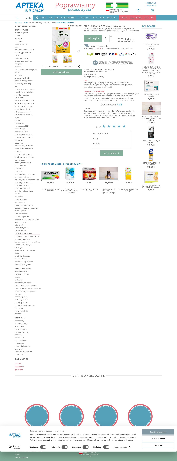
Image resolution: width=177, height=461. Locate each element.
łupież (17, 117)
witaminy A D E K (21, 230)
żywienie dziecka (21, 259)
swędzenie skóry (21, 214)
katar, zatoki (19, 98)
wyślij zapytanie (61, 71)
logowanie (151, 3)
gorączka (18, 75)
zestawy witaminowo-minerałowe (27, 242)
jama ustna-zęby (21, 323)
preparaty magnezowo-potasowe (27, 236)
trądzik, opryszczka (22, 216)
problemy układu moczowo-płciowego (27, 180)
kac (16, 86)
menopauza (19, 123)
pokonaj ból (19, 168)
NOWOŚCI (112, 17)
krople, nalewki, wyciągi (23, 106)
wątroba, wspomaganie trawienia (27, 219)
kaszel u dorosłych (22, 95)
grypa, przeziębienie (22, 78)
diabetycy (18, 280)
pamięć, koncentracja (23, 163)
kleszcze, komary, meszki (24, 100)
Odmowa (158, 454)
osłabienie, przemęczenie (24, 157)
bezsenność (19, 41)
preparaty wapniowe (22, 239)
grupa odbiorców (23, 268)
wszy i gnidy (19, 247)
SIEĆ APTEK (136, 17)
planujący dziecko (21, 300)
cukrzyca (18, 67)
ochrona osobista (21, 132)
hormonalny (19, 321)
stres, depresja (20, 211)
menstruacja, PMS (22, 126)
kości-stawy (19, 326)
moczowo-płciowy (22, 332)
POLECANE (98, 17)
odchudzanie (19, 140)
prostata (18, 194)
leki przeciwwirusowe (22, 112)
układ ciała (20, 318)
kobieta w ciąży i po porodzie (25, 291)
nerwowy (18, 335)
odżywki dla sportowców (24, 149)
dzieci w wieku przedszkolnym (26, 285)
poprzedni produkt (50, 66)
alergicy (18, 277)
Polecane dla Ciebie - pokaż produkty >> (62, 163)
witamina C (19, 225)
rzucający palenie (21, 311)
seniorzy (18, 314)
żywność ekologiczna (23, 264)
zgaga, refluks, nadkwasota (25, 250)
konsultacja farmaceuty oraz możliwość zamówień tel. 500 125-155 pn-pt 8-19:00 (116, 63)
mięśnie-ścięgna (21, 329)
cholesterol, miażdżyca (23, 61)
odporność (19, 143)
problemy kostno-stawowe (25, 174)
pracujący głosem (21, 302)
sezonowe (19, 366)
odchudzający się (21, 297)
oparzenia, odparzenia (23, 154)
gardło (17, 72)
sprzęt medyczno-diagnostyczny (27, 208)
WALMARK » (109, 69)
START (26, 22)
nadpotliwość (20, 129)
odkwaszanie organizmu (24, 137)
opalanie (18, 151)
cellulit (17, 55)
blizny (17, 47)
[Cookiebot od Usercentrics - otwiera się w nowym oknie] (14, 456)
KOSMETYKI (84, 17)
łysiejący (18, 294)
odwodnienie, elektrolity (24, 146)
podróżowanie (20, 165)
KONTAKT (149, 17)
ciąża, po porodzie (22, 58)
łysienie (18, 120)
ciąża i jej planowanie (23, 52)
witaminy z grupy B (22, 228)
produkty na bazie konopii (24, 191)
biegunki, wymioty (21, 44)
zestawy (18, 363)
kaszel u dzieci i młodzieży (24, 92)
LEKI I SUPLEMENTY (65, 17)
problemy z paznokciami (24, 182)
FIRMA (123, 17)
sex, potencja (20, 202)
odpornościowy (20, 340)
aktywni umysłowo (22, 274)
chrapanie (18, 64)
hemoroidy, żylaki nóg (23, 84)
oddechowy (19, 338)
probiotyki (18, 171)
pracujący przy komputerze (25, 305)
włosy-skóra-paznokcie (23, 352)
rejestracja (151, 5)
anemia (18, 35)
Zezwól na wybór (158, 448)
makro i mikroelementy (65, 22)
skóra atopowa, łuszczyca (24, 205)
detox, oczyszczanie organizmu (26, 69)
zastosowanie (21, 30)
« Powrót (18, 22)
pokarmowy (19, 343)
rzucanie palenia (21, 199)
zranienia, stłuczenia (22, 256)
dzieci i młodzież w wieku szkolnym (27, 288)
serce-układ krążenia (22, 346)
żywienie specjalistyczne (24, 262)
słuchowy (18, 349)
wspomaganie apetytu (23, 245)
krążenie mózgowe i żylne (24, 103)
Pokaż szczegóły (120, 456)
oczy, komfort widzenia (23, 134)
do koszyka (93, 38)
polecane (19, 369)
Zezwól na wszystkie (158, 441)
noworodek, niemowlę (23, 283)
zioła (17, 253)
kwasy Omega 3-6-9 (22, 109)
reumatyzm (19, 197)
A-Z (50, 17)
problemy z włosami (22, 188)
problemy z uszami (22, 185)
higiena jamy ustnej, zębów (25, 89)
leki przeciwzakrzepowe (23, 115)
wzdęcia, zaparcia (21, 222)
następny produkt (72, 66)
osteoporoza (20, 160)
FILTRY (42, 17)
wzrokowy (19, 354)
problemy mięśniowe (22, 177)
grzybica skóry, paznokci (24, 81)
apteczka (18, 38)
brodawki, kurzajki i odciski (24, 50)
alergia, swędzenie (22, 33)
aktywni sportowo (21, 271)
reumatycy (19, 308)
